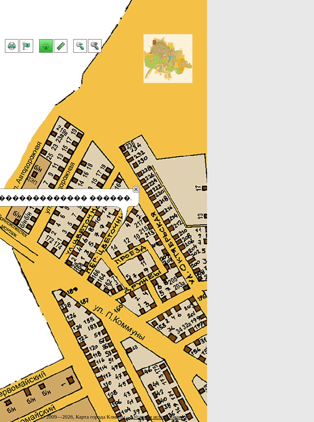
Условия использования (160, 417)
